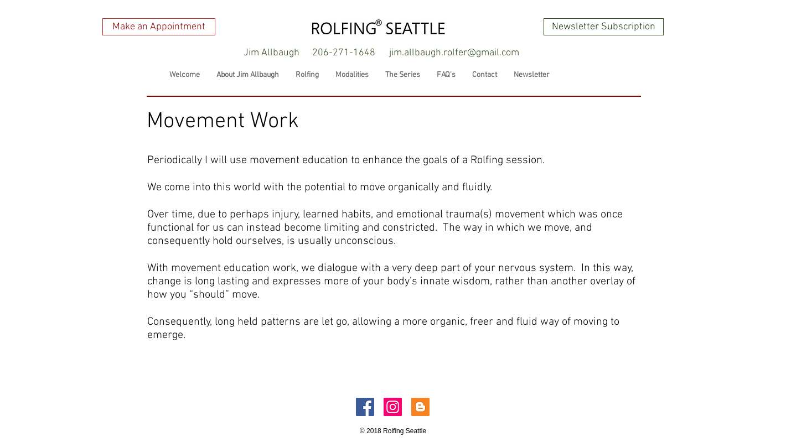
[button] (271, 53)
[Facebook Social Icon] (365, 407)
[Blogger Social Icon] (420, 407)
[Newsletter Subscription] (604, 26)
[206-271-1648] (343, 53)
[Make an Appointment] (158, 26)
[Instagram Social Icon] (393, 407)
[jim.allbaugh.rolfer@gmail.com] (454, 53)
